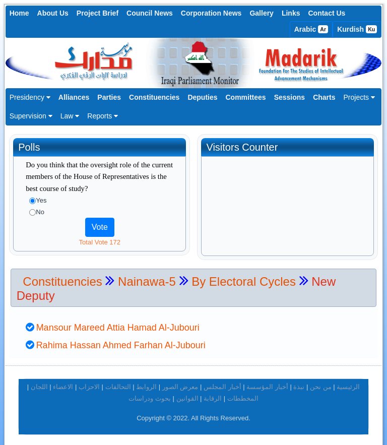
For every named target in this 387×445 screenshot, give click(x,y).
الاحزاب (89, 383)
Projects (358, 97)
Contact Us (326, 13)
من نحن (321, 383)
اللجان (39, 383)
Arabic (311, 29)
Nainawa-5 (148, 277)
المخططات (243, 394)
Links (291, 13)
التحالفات (118, 383)
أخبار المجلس (222, 383)
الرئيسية (348, 383)
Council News (149, 13)
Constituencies (154, 97)
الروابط (146, 383)
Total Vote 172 (99, 242)
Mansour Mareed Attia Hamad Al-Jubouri (118, 323)
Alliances (73, 97)
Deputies (202, 97)
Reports (102, 116)
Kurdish (357, 29)
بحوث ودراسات (149, 394)
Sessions (289, 97)
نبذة (298, 383)
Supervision (31, 116)
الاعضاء (63, 383)
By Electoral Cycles (243, 277)
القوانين (187, 394)
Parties (109, 97)
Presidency (30, 97)
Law (70, 116)
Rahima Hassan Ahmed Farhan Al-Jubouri (121, 341)
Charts (324, 97)
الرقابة (213, 394)
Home (19, 13)
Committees (246, 97)
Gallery (261, 13)
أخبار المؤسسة (267, 383)
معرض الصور (180, 383)
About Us (53, 13)
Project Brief (97, 13)
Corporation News (211, 13)
